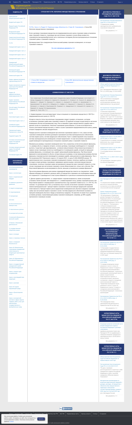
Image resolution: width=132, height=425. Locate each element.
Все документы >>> (111, 30)
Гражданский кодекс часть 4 (17, 58)
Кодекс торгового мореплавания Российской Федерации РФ (17, 101)
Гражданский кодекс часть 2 (17, 50)
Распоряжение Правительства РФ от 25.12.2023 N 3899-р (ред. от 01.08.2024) (111, 298)
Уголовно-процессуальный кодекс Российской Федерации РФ (17, 149)
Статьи (92, 2)
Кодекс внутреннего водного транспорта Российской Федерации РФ (17, 86)
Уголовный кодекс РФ (15, 154)
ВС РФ (60, 2)
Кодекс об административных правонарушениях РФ (15, 94)
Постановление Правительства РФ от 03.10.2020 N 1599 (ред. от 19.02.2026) (111, 260)
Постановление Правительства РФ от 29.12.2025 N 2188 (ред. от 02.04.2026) (111, 244)
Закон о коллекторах (15, 173)
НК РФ (11, 113)
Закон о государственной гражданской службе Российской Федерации (16, 265)
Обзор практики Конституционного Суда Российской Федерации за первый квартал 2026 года (110, 358)
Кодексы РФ (17, 2)
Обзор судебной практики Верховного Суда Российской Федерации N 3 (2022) (111, 85)
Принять (41, 419)
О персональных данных (16, 209)
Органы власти (83, 2)
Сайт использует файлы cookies (60, 422)
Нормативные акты (70, 2)
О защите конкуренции (15, 188)
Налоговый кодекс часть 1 (16, 117)
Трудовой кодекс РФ (15, 136)
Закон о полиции (14, 234)
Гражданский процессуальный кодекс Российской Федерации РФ (17, 64)
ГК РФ (11, 43)
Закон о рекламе (14, 283)
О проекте (100, 2)
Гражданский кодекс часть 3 (17, 54)
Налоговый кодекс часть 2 (16, 120)
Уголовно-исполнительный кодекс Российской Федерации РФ (17, 141)
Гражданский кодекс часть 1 (17, 47)
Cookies (11, 421)
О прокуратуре (13, 196)
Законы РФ (26, 2)
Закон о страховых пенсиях (17, 238)
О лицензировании (14, 192)
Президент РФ (36, 2)
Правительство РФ (49, 2)
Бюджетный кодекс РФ (15, 22)
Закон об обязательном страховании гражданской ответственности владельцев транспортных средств (17, 251)
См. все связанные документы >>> (63, 48)
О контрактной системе (16, 213)
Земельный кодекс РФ (15, 75)
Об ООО (11, 200)
